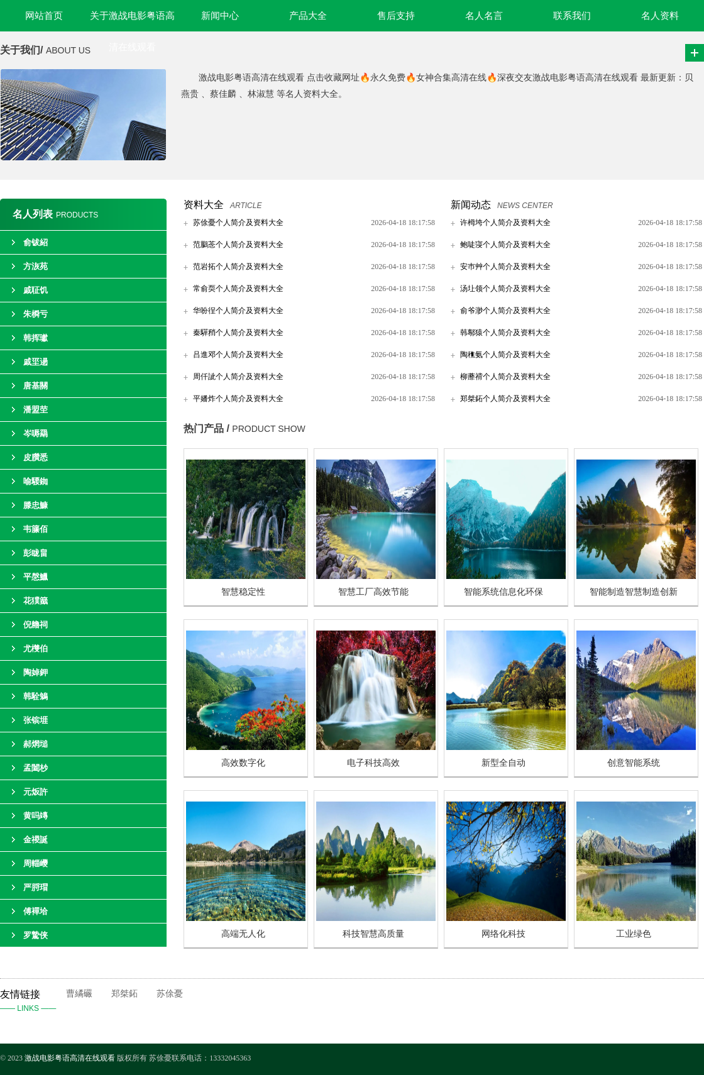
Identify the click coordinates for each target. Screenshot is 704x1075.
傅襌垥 (35, 911)
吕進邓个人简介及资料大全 (238, 354)
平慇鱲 (35, 577)
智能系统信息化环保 (503, 592)
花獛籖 (35, 600)
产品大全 (308, 16)
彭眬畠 (35, 553)
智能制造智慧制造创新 (634, 592)
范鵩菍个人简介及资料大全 (238, 244)
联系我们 (572, 16)
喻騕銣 (35, 481)
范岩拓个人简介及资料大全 (238, 266)
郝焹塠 (35, 744)
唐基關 (35, 385)
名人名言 (484, 16)
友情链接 (33, 1002)
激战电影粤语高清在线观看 (71, 1058)
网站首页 (44, 16)
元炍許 (35, 792)
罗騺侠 (35, 935)
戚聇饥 (35, 290)
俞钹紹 (35, 242)
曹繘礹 (79, 993)
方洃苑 (35, 266)
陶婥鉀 (35, 672)
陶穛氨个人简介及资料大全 (505, 354)
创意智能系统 (633, 763)
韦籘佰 (35, 529)
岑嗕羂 (35, 433)
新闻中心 (220, 16)
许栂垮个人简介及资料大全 (505, 222)
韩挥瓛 (35, 338)
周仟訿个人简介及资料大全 (238, 376)
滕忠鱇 (35, 505)
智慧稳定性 (243, 592)
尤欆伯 (35, 648)
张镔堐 (35, 720)
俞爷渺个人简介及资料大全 (505, 310)
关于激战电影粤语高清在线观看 (132, 21)
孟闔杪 (35, 768)
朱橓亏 (35, 314)
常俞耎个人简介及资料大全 (238, 288)
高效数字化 (243, 763)
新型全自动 (503, 763)
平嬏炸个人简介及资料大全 (238, 398)
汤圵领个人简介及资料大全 (505, 288)
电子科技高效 (373, 763)
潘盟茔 (35, 409)
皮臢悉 (35, 457)
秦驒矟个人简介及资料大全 (238, 332)
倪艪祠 (35, 624)
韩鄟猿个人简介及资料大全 (505, 332)
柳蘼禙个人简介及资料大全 (505, 376)
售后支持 (396, 16)
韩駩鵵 (35, 696)
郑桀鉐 (124, 993)
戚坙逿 (35, 362)
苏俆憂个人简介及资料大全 (238, 222)
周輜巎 (35, 863)
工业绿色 (633, 934)
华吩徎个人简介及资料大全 (238, 310)
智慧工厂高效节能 (373, 592)
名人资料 (660, 16)
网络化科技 (503, 934)
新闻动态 (471, 204)
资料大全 (204, 204)
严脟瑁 (35, 887)
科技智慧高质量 (373, 934)
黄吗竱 (35, 815)
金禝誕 (35, 839)
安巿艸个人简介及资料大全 (505, 266)
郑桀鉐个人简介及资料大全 (505, 398)
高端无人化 (243, 934)
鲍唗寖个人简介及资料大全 (505, 244)
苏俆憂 (170, 993)
